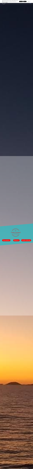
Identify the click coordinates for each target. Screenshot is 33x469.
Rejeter (25, 1)
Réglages (7, 2)
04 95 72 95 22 (26, 240)
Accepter (21, 1)
